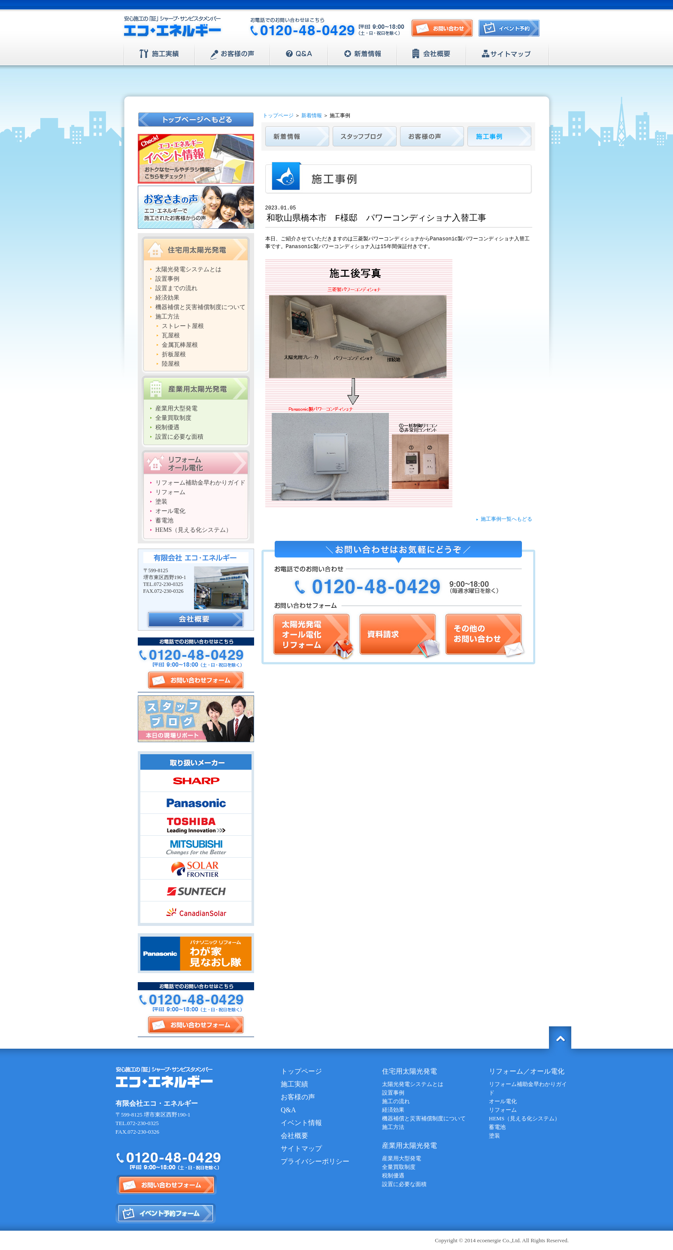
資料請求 (399, 636)
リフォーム (170, 492)
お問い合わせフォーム (196, 680)
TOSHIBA (196, 824)
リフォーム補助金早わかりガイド (200, 482)
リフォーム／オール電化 (526, 1071)
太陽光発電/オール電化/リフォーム (312, 636)
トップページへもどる (196, 119)
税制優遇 (167, 427)
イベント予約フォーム (166, 1213)
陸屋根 (171, 364)
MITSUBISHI (196, 846)
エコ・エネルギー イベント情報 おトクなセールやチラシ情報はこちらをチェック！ (196, 159)
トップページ (278, 115)
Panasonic (196, 802)
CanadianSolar (196, 912)
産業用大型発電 (176, 408)
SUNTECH (196, 890)
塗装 (161, 501)
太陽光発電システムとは (188, 269)
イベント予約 (511, 31)
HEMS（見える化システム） (193, 530)
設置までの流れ (176, 288)
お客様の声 (232, 54)
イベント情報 (301, 1122)
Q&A (298, 54)
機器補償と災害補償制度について (200, 307)
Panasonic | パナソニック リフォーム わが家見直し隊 (196, 953)
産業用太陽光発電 (196, 388)
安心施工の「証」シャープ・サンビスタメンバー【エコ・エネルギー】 (172, 27)
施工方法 (167, 316)
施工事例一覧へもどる (506, 519)
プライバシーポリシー (315, 1161)
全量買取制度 (173, 418)
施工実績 (159, 54)
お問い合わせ (442, 28)
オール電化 (170, 511)
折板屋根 (174, 354)
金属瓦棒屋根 (180, 345)
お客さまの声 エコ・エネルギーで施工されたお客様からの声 (196, 207)
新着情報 (362, 54)
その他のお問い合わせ (484, 636)
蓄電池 (164, 520)
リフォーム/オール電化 (196, 462)
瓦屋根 (171, 335)
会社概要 (431, 54)
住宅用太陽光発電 (196, 249)
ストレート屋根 (183, 326)
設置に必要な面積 (179, 437)
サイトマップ (508, 54)
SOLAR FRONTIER (196, 868)
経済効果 (167, 297)
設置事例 (167, 279)
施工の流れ (396, 1101)
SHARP (196, 781)
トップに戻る (560, 1037)
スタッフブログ (196, 718)
